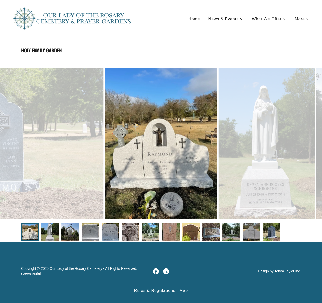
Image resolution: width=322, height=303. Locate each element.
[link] (72, 18)
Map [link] (183, 290)
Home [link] (194, 19)
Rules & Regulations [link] (154, 290)
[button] (226, 19)
